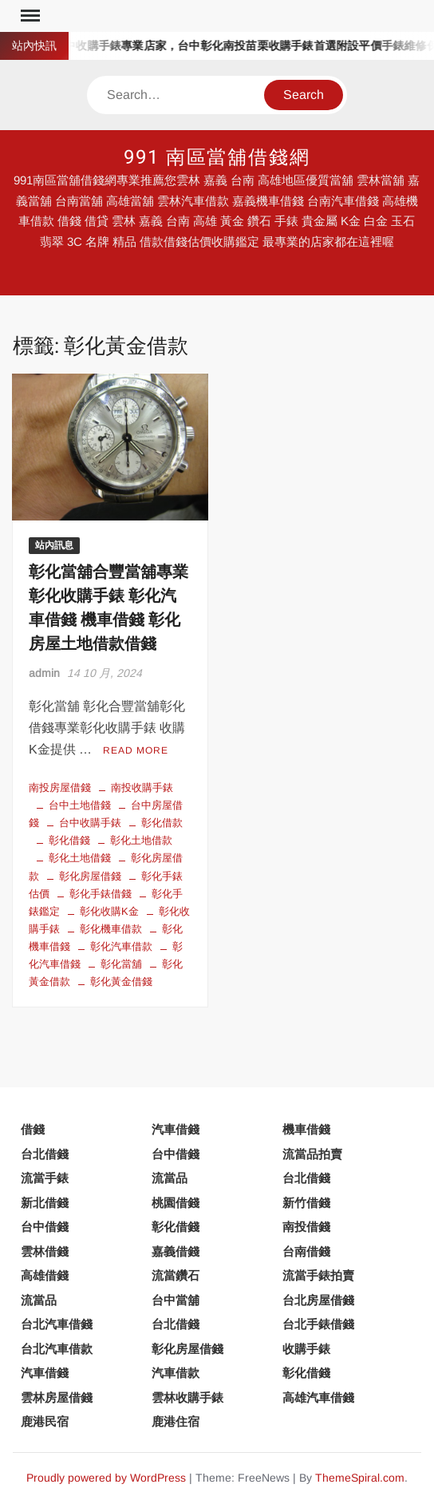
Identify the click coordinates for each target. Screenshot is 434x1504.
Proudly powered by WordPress (106, 1477)
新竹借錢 (306, 1202)
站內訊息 (54, 545)
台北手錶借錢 (318, 1324)
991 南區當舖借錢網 (217, 158)
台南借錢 (306, 1251)
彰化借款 (162, 823)
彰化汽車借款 (121, 946)
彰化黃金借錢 (121, 981)
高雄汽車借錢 (318, 1397)
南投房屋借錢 (60, 788)
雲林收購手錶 (187, 1397)
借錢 (33, 1129)
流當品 (169, 1178)
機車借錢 (306, 1129)
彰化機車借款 (111, 929)
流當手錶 (45, 1178)
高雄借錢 (45, 1275)
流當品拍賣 (312, 1154)
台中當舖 (175, 1300)
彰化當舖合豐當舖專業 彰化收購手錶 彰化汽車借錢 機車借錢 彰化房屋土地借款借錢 (108, 607)
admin (44, 673)
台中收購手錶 (90, 823)
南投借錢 (306, 1226)
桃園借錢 (175, 1202)
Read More (135, 750)
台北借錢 (45, 1154)
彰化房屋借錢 (90, 876)
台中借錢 (175, 1154)
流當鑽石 (175, 1275)
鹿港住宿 (175, 1421)
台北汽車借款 (57, 1349)
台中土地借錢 (80, 805)
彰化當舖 (121, 964)
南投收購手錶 (142, 788)
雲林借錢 (45, 1251)
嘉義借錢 (175, 1251)
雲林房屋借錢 (57, 1397)
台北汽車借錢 (57, 1324)
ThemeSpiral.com (359, 1477)
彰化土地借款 (141, 840)
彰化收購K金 (109, 911)
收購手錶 (306, 1349)
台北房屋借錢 (318, 1300)
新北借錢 (45, 1202)
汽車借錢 (175, 1129)
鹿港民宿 (45, 1421)
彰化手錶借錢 (100, 894)
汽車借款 (175, 1372)
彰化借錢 (69, 840)
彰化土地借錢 (80, 858)
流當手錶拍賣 (318, 1275)
